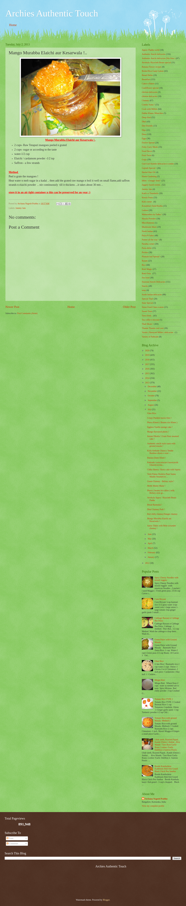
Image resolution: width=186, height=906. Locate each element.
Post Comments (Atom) (27, 313)
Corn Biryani (160, 599)
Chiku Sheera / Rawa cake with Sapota (163, 469)
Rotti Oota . (147, 273)
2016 (147, 369)
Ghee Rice (151, 413)
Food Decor (147, 151)
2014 (147, 378)
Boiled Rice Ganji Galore (153, 71)
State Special (147, 303)
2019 (147, 355)
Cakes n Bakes (148, 83)
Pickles (145, 252)
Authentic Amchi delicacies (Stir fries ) (158, 58)
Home (13, 25)
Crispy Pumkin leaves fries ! (159, 418)
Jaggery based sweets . (151, 185)
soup (144, 290)
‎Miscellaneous (148, 223)
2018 (147, 360)
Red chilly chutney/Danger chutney (162, 514)
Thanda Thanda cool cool (153, 328)
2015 (147, 373)
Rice (144, 265)
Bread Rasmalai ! (154, 505)
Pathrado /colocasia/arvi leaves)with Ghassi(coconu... (162, 463)
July (150, 409)
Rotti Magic (147, 269)
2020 (147, 350)
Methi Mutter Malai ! (156, 486)
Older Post (129, 306)
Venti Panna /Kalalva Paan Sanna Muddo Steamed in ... (161, 475)
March (151, 548)
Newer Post (12, 306)
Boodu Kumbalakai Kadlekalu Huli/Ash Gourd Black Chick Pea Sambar (166, 769)
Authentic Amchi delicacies (153, 54)
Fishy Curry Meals (150, 147)
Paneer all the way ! (150, 240)
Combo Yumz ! (148, 105)
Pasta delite (147, 248)
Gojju (144, 159)
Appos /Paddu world (150, 50)
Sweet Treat (147, 311)
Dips (144, 130)
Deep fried (146, 117)
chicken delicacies (149, 92)
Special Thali (147, 299)
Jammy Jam (21, 208)
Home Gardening (149, 176)
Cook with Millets (149, 109)
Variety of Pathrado (150, 337)
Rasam (145, 261)
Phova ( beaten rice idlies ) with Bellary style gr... (160, 491)
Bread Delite (147, 75)
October (151, 395)
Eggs (144, 138)
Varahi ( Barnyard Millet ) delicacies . (158, 332)
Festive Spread (148, 143)
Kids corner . (147, 202)
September (152, 400)
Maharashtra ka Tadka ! (152, 214)
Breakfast (146, 79)
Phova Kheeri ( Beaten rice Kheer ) (162, 422)
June (150, 534)
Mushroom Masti (149, 227)
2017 (147, 364)
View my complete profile (153, 806)
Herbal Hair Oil (148, 172)
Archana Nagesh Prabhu (156, 799)
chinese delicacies (149, 96)
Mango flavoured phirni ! (158, 432)
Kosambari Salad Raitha (152, 206)
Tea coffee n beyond (150, 320)
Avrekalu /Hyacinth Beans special (156, 62)
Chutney (145, 100)
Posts (10, 838)
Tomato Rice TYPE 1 (164, 699)
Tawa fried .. (147, 316)
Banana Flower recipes (151, 67)
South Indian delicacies (152, 294)
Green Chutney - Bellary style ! (160, 481)
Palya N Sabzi (148, 235)
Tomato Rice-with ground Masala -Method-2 (166, 719)
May (150, 539)
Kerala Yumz (147, 197)
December (152, 386)
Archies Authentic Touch (51, 13)
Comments (12, 843)
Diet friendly (147, 126)
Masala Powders (149, 218)
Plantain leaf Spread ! (151, 256)
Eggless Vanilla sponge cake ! (160, 427)
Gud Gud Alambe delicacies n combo (158, 164)
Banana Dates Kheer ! (156, 458)
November (152, 391)
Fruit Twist (146, 155)
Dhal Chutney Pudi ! (156, 509)
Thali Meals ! (147, 324)
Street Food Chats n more (153, 307)
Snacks (145, 286)
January (151, 557)
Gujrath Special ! (149, 168)
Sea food (145, 278)
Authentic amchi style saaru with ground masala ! (161, 444)
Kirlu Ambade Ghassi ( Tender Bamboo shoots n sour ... (160, 452)
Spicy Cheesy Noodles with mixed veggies (166, 578)
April (150, 543)
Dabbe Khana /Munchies (152, 113)
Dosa (144, 134)
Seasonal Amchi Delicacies (153, 282)
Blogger (106, 900)
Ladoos (145, 210)
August (151, 405)
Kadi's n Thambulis (150, 193)
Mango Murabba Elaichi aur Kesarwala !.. (159, 519)
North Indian (147, 231)
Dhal (144, 121)
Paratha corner (148, 244)
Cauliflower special (150, 88)
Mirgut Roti (160, 680)
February (152, 552)
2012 (147, 563)
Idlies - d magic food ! (151, 180)
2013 (147, 382)
